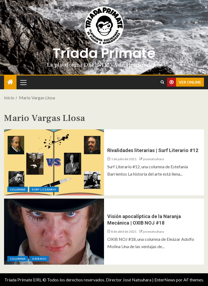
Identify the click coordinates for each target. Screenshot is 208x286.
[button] (23, 82)
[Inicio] (10, 82)
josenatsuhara (153, 159)
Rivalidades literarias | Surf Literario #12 (152, 150)
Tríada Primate (104, 53)
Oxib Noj (39, 258)
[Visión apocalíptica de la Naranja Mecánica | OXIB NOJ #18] (54, 232)
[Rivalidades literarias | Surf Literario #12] (54, 162)
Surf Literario (44, 189)
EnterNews (164, 279)
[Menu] (23, 82)
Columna (17, 189)
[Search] (162, 82)
